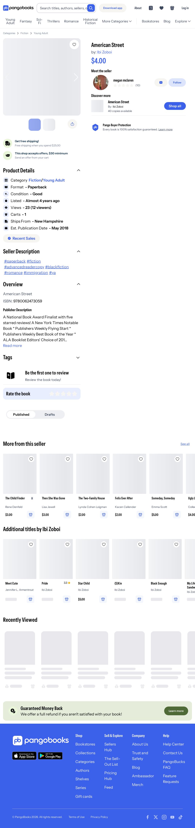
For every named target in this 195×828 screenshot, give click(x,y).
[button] (42, 169)
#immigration (36, 271)
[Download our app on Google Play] (50, 754)
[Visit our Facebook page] (147, 816)
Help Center (174, 743)
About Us (140, 743)
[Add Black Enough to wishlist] (177, 543)
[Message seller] (160, 82)
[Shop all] (175, 108)
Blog (136, 767)
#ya (52, 271)
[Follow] (177, 82)
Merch (138, 784)
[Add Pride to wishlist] (68, 543)
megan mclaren (123, 80)
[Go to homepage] (18, 8)
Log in (185, 8)
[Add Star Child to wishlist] (104, 543)
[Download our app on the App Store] (24, 755)
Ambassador (143, 775)
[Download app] (112, 8)
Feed (109, 787)
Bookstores (85, 743)
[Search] (91, 8)
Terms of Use (77, 816)
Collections (85, 752)
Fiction (24, 31)
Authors (82, 770)
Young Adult (41, 31)
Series (80, 787)
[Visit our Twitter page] (155, 816)
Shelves (82, 778)
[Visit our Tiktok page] (180, 816)
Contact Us (173, 752)
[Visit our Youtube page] (172, 816)
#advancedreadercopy (24, 265)
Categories (9, 31)
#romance (13, 271)
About (137, 8)
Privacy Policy (99, 816)
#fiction (34, 259)
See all (185, 442)
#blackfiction (57, 265)
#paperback (15, 259)
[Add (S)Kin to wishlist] (141, 543)
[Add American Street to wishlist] (74, 43)
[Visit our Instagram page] (164, 816)
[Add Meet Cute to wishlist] (31, 543)
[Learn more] (176, 710)
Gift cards (84, 796)
